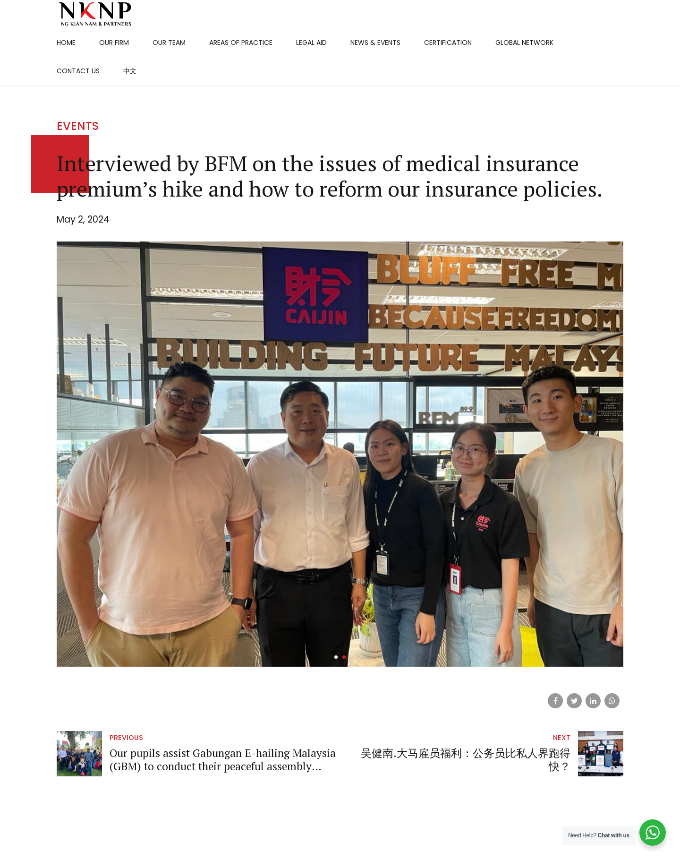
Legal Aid (311, 42)
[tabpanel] (340, 477)
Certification (448, 42)
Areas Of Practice (240, 42)
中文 (129, 71)
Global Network (524, 42)
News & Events (375, 42)
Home (66, 42)
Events (78, 149)
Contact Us (78, 71)
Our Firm (114, 42)
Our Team (169, 42)
